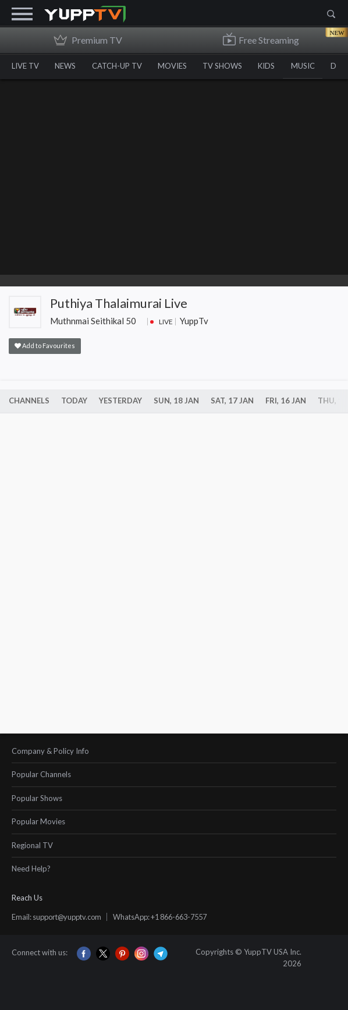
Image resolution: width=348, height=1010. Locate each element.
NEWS (66, 65)
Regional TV (32, 845)
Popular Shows (37, 798)
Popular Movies (38, 821)
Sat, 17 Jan (232, 400)
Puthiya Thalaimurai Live (118, 303)
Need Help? (31, 868)
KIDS (274, 65)
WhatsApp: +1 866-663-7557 (170, 917)
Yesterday (120, 400)
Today (74, 400)
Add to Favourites (45, 345)
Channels (29, 400)
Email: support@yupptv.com (60, 917)
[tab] (174, 752)
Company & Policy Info (50, 751)
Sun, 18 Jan (176, 400)
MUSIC (312, 65)
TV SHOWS (228, 65)
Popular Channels (41, 774)
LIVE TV (25, 65)
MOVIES (176, 65)
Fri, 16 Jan (285, 400)
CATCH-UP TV (120, 65)
